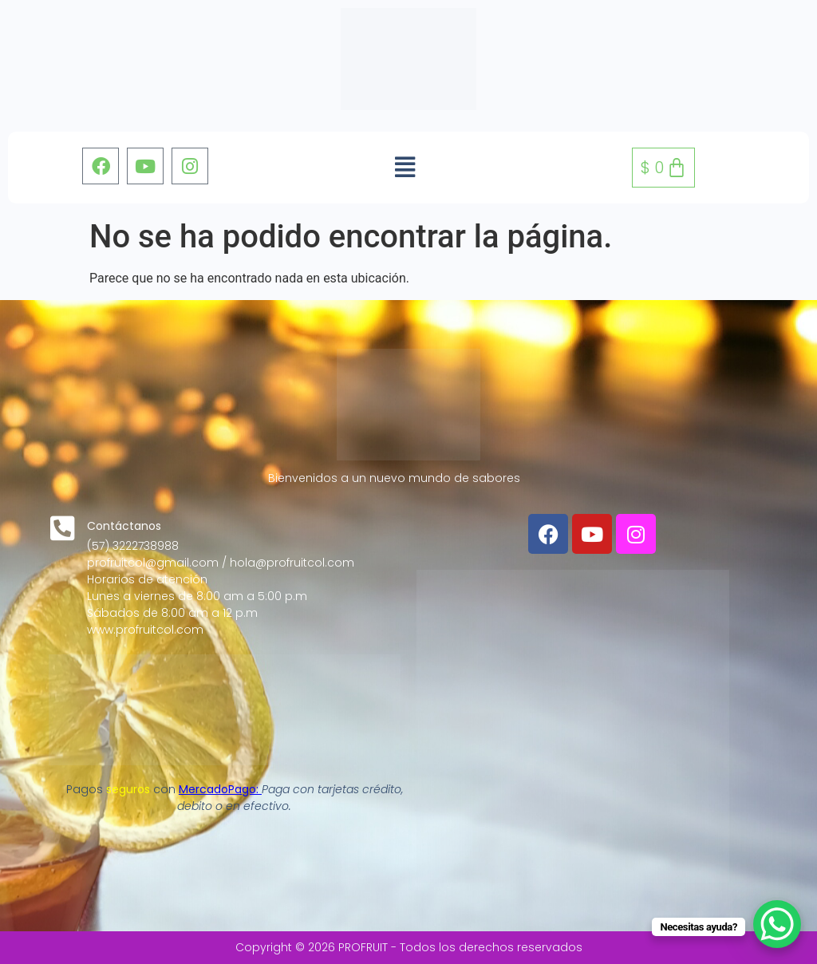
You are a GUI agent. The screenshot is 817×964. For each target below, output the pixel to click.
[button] (405, 168)
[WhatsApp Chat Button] (777, 924)
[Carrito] (663, 168)
